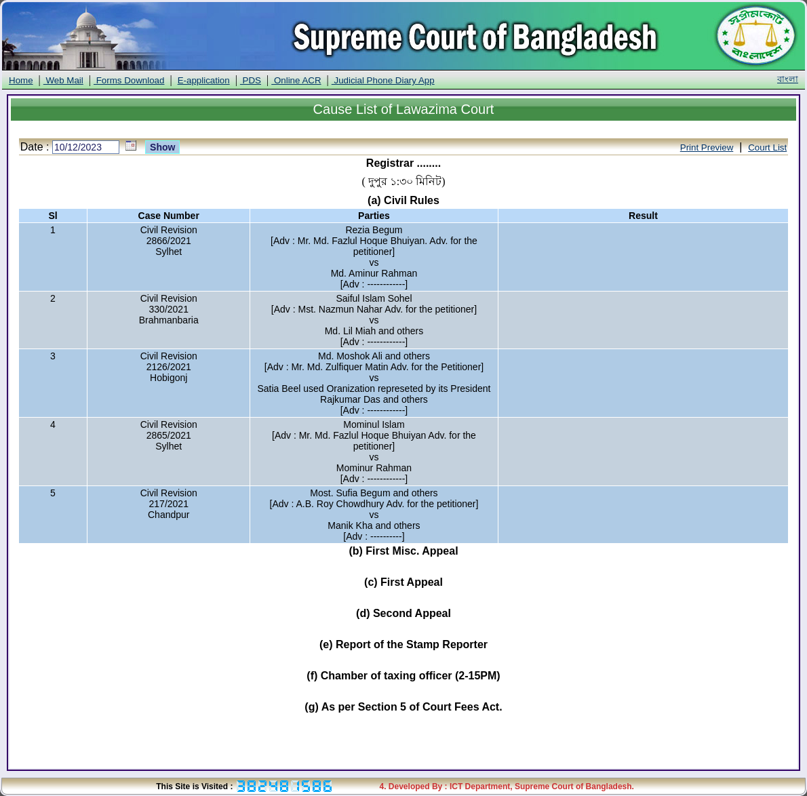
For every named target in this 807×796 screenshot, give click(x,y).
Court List (767, 147)
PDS (250, 80)
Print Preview (707, 147)
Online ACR (296, 80)
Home (21, 80)
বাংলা (787, 79)
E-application (204, 80)
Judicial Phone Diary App (383, 80)
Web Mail (63, 80)
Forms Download (129, 80)
